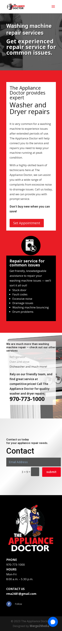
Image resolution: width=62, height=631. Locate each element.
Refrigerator (17, 357)
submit (51, 472)
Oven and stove (19, 362)
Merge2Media (39, 626)
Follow (18, 603)
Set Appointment (26, 223)
